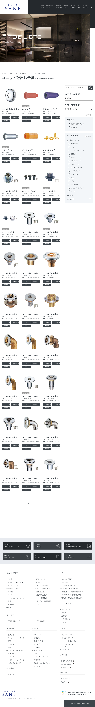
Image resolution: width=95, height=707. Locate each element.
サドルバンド (75, 171)
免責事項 (37, 660)
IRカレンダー (38, 651)
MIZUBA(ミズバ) (67, 661)
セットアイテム (13, 585)
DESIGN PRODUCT (14, 621)
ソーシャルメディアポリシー (68, 645)
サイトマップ (65, 649)
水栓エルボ (74, 174)
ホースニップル (76, 157)
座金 (72, 178)
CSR (9, 641)
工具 (37, 604)
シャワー (11, 595)
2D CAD (6, 117)
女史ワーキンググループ (16, 660)
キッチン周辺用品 (42, 585)
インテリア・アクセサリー (17, 598)
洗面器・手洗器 (13, 589)
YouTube (65, 682)
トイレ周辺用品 (41, 598)
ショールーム (12, 657)
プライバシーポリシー (68, 635)
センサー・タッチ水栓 (15, 582)
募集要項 (11, 675)
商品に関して (65, 610)
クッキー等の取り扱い (68, 641)
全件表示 (74, 127)
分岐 (9, 601)
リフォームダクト (76, 167)
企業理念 (11, 635)
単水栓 (10, 592)
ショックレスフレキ (77, 188)
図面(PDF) (15, 117)
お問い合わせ (65, 582)
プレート (74, 181)
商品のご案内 (12, 573)
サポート (63, 573)
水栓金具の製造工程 (14, 663)
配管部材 (39, 582)
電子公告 (37, 666)
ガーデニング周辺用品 (43, 601)
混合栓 (10, 579)
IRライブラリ (38, 644)
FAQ (35, 654)
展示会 (63, 613)
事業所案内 (12, 654)
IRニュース (37, 635)
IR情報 (35, 628)
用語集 (89, 136)
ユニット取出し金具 (77, 150)
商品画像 (6, 120)
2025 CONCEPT (41, 621)
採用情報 (10, 668)
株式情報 (37, 647)
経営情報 (37, 638)
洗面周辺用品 (40, 592)
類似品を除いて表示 (77, 124)
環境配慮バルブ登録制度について (72, 592)
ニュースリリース (67, 603)
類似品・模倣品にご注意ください (72, 598)
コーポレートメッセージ (16, 638)
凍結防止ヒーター (76, 161)
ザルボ (73, 147)
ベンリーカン (75, 164)
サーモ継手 (74, 184)
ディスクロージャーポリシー (43, 657)
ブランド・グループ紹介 (16, 651)
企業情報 (64, 616)
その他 (73, 191)
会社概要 (11, 644)
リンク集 (63, 654)
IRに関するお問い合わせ (42, 663)
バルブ (10, 607)
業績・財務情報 (39, 641)
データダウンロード (68, 585)
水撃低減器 (74, 144)
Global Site (66, 667)
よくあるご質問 (66, 579)
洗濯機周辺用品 (41, 595)
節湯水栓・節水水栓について (71, 589)
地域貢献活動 (65, 619)
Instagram (65, 679)
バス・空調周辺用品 (43, 589)
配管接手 (74, 154)
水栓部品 (11, 604)
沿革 (9, 647)
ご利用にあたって (67, 638)
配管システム (40, 579)
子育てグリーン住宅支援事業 (71, 595)
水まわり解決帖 (67, 664)
